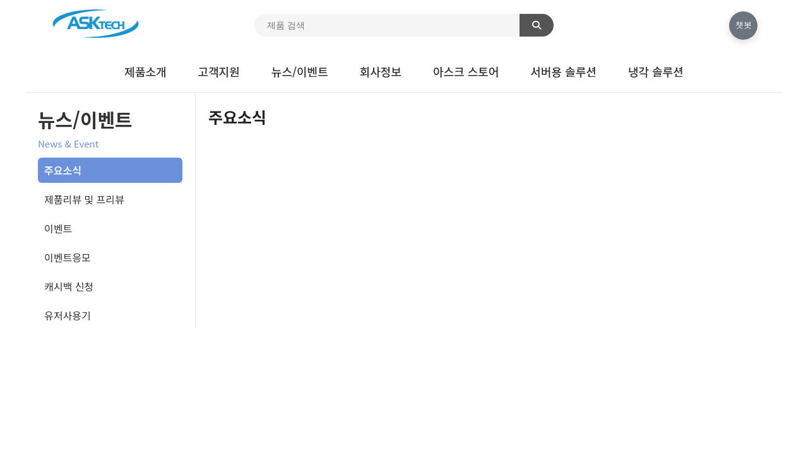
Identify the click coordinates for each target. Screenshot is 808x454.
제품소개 (145, 71)
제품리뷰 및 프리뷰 (84, 199)
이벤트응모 (67, 257)
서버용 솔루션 (563, 71)
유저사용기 (67, 315)
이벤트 (58, 228)
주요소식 (62, 170)
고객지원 (219, 71)
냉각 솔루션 (656, 71)
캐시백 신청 (68, 286)
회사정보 (380, 71)
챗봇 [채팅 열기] (743, 25)
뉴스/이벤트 (299, 71)
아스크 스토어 (466, 71)
